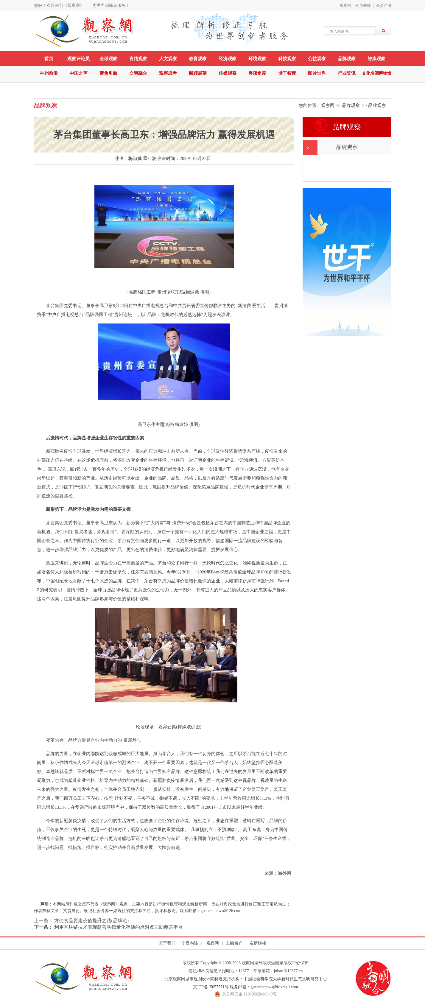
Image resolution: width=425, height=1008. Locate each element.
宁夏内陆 (189, 943)
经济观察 (227, 58)
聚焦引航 (108, 73)
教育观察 (198, 58)
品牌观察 (347, 58)
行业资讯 (347, 73)
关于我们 (167, 943)
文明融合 (138, 73)
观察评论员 (78, 58)
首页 (48, 58)
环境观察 (257, 58)
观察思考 (168, 73)
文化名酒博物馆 (376, 73)
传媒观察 (227, 73)
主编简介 (234, 943)
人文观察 (168, 58)
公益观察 (317, 58)
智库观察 (376, 58)
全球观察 (108, 58)
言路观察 (138, 58)
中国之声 (79, 73)
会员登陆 (363, 5)
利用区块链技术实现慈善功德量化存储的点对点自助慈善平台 (118, 927)
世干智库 (287, 73)
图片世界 (317, 73)
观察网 (345, 5)
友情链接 (258, 943)
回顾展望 (198, 73)
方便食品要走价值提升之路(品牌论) (91, 920)
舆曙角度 (257, 73)
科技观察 (287, 58)
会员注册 (383, 5)
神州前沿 (49, 73)
